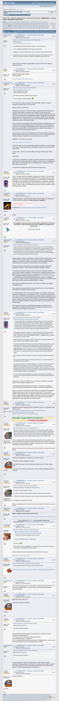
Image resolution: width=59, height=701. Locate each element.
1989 (25, 23)
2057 (25, 28)
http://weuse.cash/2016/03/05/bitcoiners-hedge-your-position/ (39, 521)
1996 (44, 23)
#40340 (53, 672)
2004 (20, 24)
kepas (5, 69)
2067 (6, 29)
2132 (10, 29)
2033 (6, 26)
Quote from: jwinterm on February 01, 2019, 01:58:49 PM (25, 428)
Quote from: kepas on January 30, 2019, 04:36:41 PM (24, 87)
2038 (20, 26)
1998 (4, 24)
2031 (48, 25)
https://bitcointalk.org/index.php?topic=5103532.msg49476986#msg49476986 (33, 569)
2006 (25, 24)
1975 (32, 22)
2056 (23, 28)
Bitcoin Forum (6, 18)
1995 (42, 23)
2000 (9, 24)
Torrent (5, 12)
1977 (38, 22)
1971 (21, 22)
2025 (31, 25)
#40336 (53, 582)
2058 (28, 28)
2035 (12, 26)
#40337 (53, 595)
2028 (40, 25)
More (28, 14)
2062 (39, 28)
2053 (15, 28)
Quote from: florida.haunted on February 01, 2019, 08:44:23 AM (27, 317)
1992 (34, 23)
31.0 (21, 11)
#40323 (53, 84)
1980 (46, 22)
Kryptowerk (7, 193)
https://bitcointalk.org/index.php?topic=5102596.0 (34, 207)
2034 (9, 26)
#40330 (53, 424)
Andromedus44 (8, 580)
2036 (15, 26)
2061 (36, 28)
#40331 (53, 454)
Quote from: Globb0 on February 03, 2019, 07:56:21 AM (25, 623)
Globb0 (6, 452)
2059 (31, 28)
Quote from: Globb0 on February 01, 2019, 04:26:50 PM (25, 485)
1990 (28, 23)
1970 (19, 22)
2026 (34, 25)
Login (19, 14)
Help (11, 14)
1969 (16, 22)
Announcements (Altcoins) (33, 18)
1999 (6, 24)
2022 (23, 25)
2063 (42, 28)
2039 (23, 26)
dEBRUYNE (7, 508)
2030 (45, 25)
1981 (4, 23)
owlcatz (6, 558)
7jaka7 (5, 402)
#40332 (53, 482)
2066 (4, 29)
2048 (47, 26)
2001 (12, 24)
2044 (36, 26)
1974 (29, 22)
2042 (31, 26)
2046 (42, 26)
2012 (42, 24)
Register (24, 14)
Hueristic (6, 423)
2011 (39, 24)
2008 (31, 24)
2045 (39, 26)
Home (7, 14)
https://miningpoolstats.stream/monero (22, 43)
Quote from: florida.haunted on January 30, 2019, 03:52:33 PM (26, 40)
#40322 (53, 70)
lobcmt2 (6, 618)
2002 (15, 24)
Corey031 (6, 217)
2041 (28, 26)
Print (54, 27)
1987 (20, 23)
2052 (12, 28)
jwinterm (6, 171)
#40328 (53, 313)
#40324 (53, 172)
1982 (6, 23)
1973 (27, 22)
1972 (24, 22)
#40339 (53, 646)
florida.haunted (8, 82)
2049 (4, 28)
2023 (26, 25)
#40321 (53, 36)
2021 (21, 25)
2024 (29, 25)
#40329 (53, 403)
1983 (9, 23)
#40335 (53, 560)
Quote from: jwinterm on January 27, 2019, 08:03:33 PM (26, 531)
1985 (15, 23)
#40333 (53, 509)
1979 (43, 22)
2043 (34, 26)
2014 (47, 24)
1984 (12, 23)
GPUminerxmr (8, 35)
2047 (44, 26)
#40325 (53, 194)
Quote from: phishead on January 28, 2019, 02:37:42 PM (25, 529)
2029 (42, 25)
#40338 (53, 620)
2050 (6, 28)
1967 (10, 22)
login (17, 9)
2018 (12, 25)
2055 (20, 28)
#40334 (53, 526)
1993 (36, 23)
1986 (17, 23)
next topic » (54, 25)
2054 (17, 28)
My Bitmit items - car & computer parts (20, 555)
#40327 (53, 241)
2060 (34, 28)
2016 (6, 25)
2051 (9, 28)
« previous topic (53, 24)
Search (15, 14)
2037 (17, 26)
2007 (28, 24)
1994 (39, 23)
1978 (40, 22)
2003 (17, 24)
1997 (47, 23)
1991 (31, 23)
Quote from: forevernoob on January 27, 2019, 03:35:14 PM (28, 533)
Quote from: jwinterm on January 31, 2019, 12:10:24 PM (25, 244)
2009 (34, 24)
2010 (36, 24)
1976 (35, 22)
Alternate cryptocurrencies (18, 18)
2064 (44, 28)
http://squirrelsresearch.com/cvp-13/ (22, 142)
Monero (30, 520)
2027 (37, 25)
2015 (4, 25)
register (21, 9)
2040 (25, 26)
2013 (44, 24)
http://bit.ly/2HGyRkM (34, 229)
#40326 (53, 219)
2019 (15, 25)
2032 (4, 26)
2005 (23, 24)
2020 (18, 25)
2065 (47, 28)
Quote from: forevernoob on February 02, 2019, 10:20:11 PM (26, 563)
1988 (23, 23)
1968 (13, 22)
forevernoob (7, 524)
